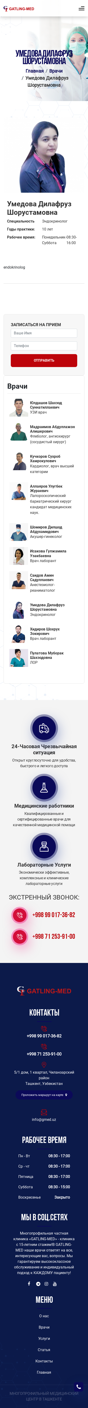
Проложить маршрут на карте (44, 1095)
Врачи (56, 71)
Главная (35, 71)
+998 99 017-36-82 (53, 915)
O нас (44, 1316)
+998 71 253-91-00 (53, 937)
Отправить (44, 360)
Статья (44, 1350)
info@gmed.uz (44, 1119)
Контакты (44, 1361)
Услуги (44, 1338)
